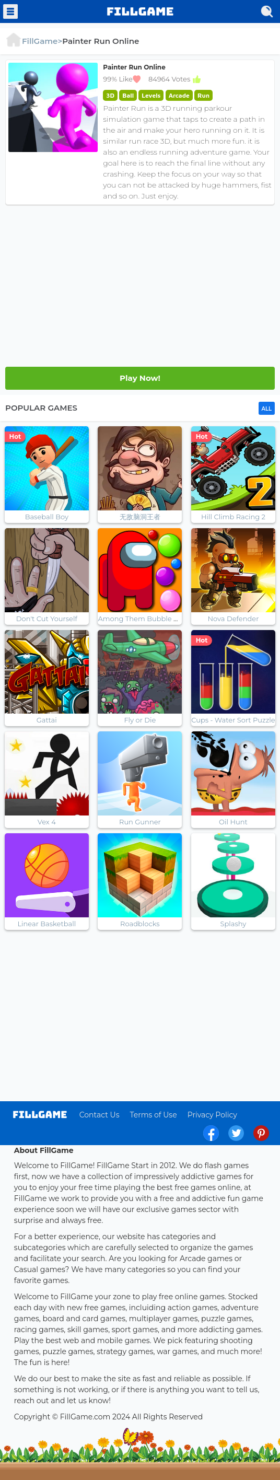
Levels (151, 95)
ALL (267, 408)
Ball (128, 95)
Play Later (140, 378)
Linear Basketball (46, 923)
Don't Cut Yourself (46, 618)
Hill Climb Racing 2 (233, 516)
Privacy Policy (212, 1115)
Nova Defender (233, 618)
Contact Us (99, 1115)
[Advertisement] (140, 283)
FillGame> (33, 41)
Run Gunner (140, 822)
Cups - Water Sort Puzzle (233, 720)
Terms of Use (153, 1115)
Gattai (47, 720)
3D (110, 95)
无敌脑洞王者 (140, 516)
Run (203, 95)
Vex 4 (47, 822)
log (40, 1114)
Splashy (233, 923)
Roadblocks (140, 923)
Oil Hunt (233, 822)
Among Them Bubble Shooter (149, 618)
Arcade (179, 95)
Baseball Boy (46, 516)
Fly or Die (140, 720)
